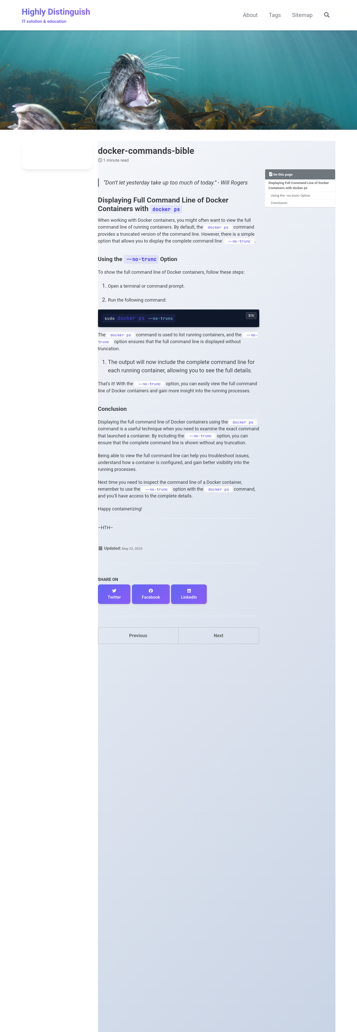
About (247, 16)
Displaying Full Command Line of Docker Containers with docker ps (298, 188)
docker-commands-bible (146, 152)
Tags (272, 16)
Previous (138, 747)
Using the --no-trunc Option (294, 200)
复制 (251, 367)
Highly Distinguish (56, 16)
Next (218, 747)
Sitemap (300, 16)
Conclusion (281, 209)
